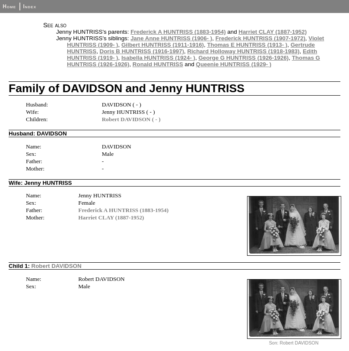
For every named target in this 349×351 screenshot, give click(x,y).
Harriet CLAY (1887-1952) (272, 32)
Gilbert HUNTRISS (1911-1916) (162, 45)
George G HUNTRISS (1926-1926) (243, 58)
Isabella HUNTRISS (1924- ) (158, 58)
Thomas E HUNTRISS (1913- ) (247, 45)
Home (9, 6)
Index (29, 6)
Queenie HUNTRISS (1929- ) (234, 64)
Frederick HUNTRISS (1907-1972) (260, 38)
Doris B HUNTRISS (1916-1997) (142, 51)
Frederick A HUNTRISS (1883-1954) (178, 32)
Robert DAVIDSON (57, 266)
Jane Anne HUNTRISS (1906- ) (171, 38)
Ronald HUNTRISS (158, 64)
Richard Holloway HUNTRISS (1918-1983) (243, 51)
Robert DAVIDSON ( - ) (131, 119)
